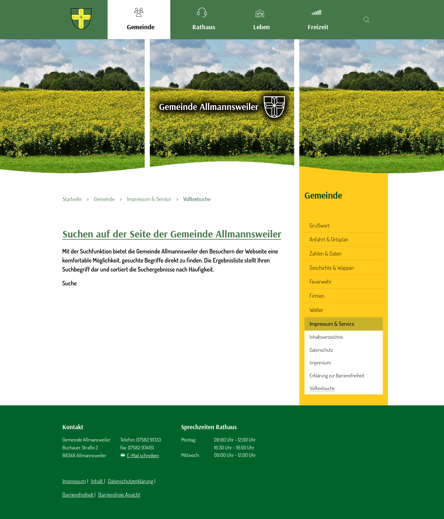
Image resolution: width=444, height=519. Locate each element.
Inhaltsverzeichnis (326, 337)
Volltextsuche (322, 388)
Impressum (320, 362)
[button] (139, 19)
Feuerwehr (321, 281)
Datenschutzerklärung (130, 481)
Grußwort (319, 225)
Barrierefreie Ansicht (119, 494)
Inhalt (97, 481)
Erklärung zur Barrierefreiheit (337, 375)
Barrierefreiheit (78, 494)
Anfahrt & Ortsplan (329, 239)
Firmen (317, 295)
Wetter (316, 310)
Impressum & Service (332, 323)
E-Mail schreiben (143, 455)
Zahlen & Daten (326, 253)
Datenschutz (321, 350)
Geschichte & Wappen (332, 267)
